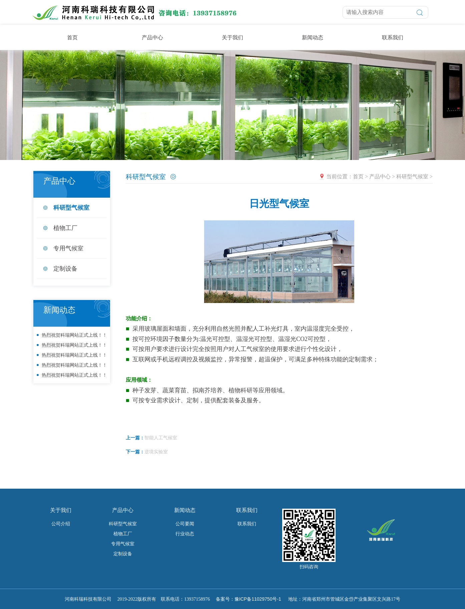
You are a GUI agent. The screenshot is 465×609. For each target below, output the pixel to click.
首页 (72, 37)
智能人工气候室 (160, 437)
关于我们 (232, 37)
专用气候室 (68, 248)
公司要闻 (184, 523)
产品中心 (152, 37)
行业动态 (184, 533)
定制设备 (65, 268)
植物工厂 (65, 228)
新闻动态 (312, 37)
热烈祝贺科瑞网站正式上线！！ (74, 335)
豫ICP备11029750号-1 (258, 599)
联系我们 (392, 37)
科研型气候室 (71, 207)
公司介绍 (60, 523)
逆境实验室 (156, 451)
